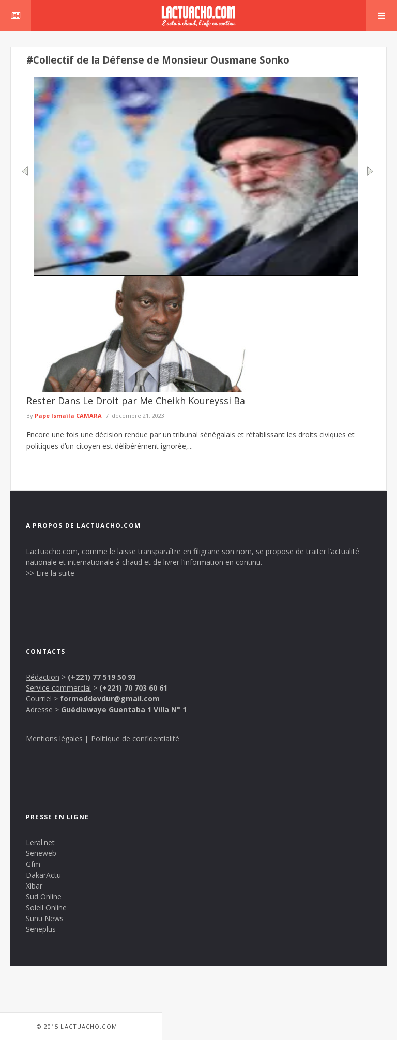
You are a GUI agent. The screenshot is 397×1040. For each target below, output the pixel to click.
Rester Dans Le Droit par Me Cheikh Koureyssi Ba (135, 400)
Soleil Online (46, 907)
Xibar (34, 886)
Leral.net (40, 842)
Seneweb (41, 853)
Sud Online (44, 896)
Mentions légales (54, 738)
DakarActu (43, 875)
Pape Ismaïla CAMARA (68, 415)
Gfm (33, 864)
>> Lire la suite (50, 573)
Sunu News (45, 918)
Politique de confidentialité (135, 738)
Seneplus (41, 929)
